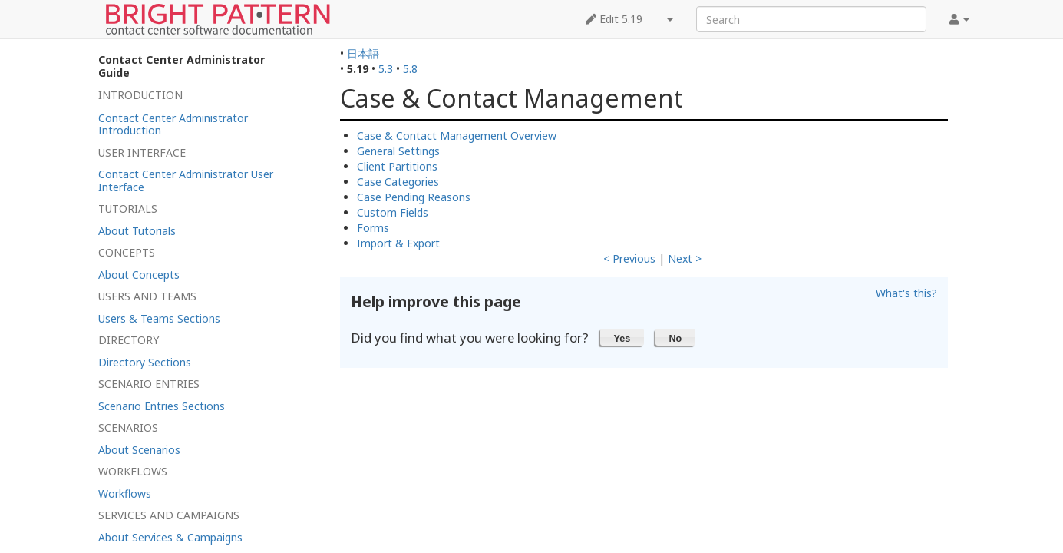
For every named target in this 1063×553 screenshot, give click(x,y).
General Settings (398, 151)
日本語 (363, 53)
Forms (373, 227)
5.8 (410, 68)
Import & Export (398, 243)
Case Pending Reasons (413, 197)
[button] (622, 337)
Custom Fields (392, 212)
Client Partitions (397, 166)
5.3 (385, 68)
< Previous (629, 258)
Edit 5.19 (614, 19)
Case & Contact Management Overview (456, 135)
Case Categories (398, 181)
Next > (685, 258)
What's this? (906, 293)
